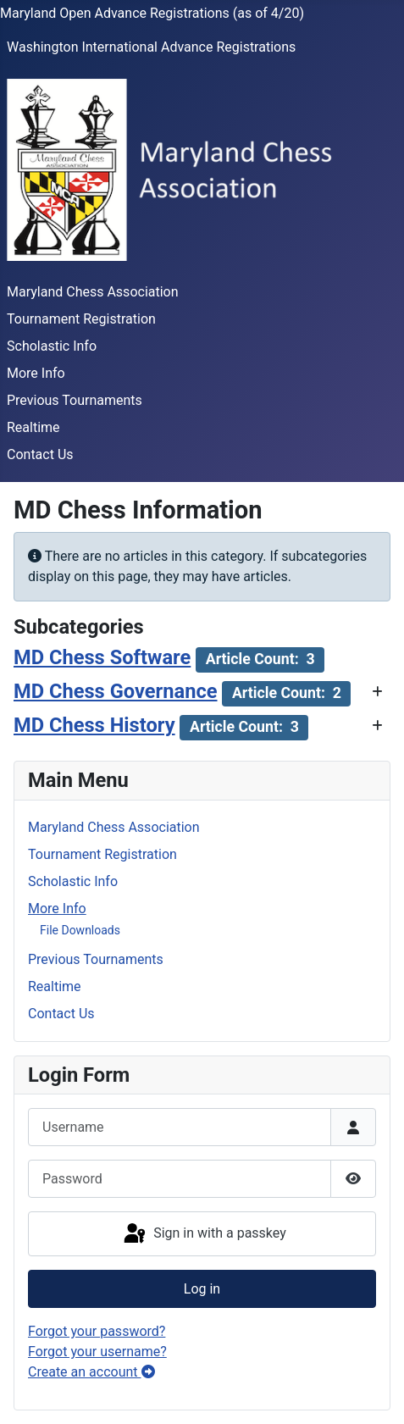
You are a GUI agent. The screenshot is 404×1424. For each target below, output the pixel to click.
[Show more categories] (377, 692)
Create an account (91, 1372)
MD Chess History (94, 725)
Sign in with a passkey (203, 1234)
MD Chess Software (102, 657)
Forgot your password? (96, 1331)
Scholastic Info (52, 346)
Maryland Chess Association (93, 292)
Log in (202, 1289)
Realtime (33, 427)
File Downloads (80, 930)
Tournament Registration (81, 319)
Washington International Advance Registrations (151, 47)
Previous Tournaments (74, 400)
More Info (36, 373)
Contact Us (40, 454)
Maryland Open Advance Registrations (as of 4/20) (152, 13)
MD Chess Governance (116, 691)
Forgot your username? (97, 1352)
